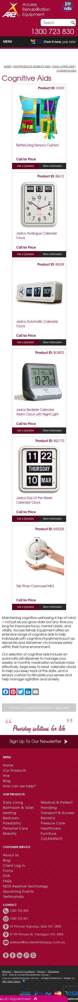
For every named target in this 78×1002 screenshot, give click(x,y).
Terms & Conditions (24, 971)
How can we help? (19, 785)
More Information (52, 166)
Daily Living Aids (63, 66)
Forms (8, 870)
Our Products (14, 770)
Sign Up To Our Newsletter (39, 741)
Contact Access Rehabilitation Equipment (39, 707)
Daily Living (13, 802)
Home (7, 66)
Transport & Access (57, 812)
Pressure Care (53, 822)
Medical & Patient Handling (57, 805)
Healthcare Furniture (51, 831)
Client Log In (14, 865)
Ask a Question (25, 166)
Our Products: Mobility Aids (31, 66)
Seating (9, 812)
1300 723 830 (52, 31)
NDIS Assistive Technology (25, 886)
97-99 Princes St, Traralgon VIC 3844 (36, 934)
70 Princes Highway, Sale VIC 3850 (35, 926)
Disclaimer (53, 971)
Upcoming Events (18, 891)
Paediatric (12, 822)
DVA (6, 875)
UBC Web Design (11, 981)
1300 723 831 (19, 918)
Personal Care (15, 828)
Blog (7, 780)
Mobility (10, 833)
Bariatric (48, 817)
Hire (6, 775)
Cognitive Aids (66, 70)
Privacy (41, 971)
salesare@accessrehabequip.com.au (37, 942)
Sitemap (6, 971)
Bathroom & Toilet (18, 807)
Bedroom (11, 817)
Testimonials (13, 896)
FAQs (7, 880)
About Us (11, 854)
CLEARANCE (52, 838)
